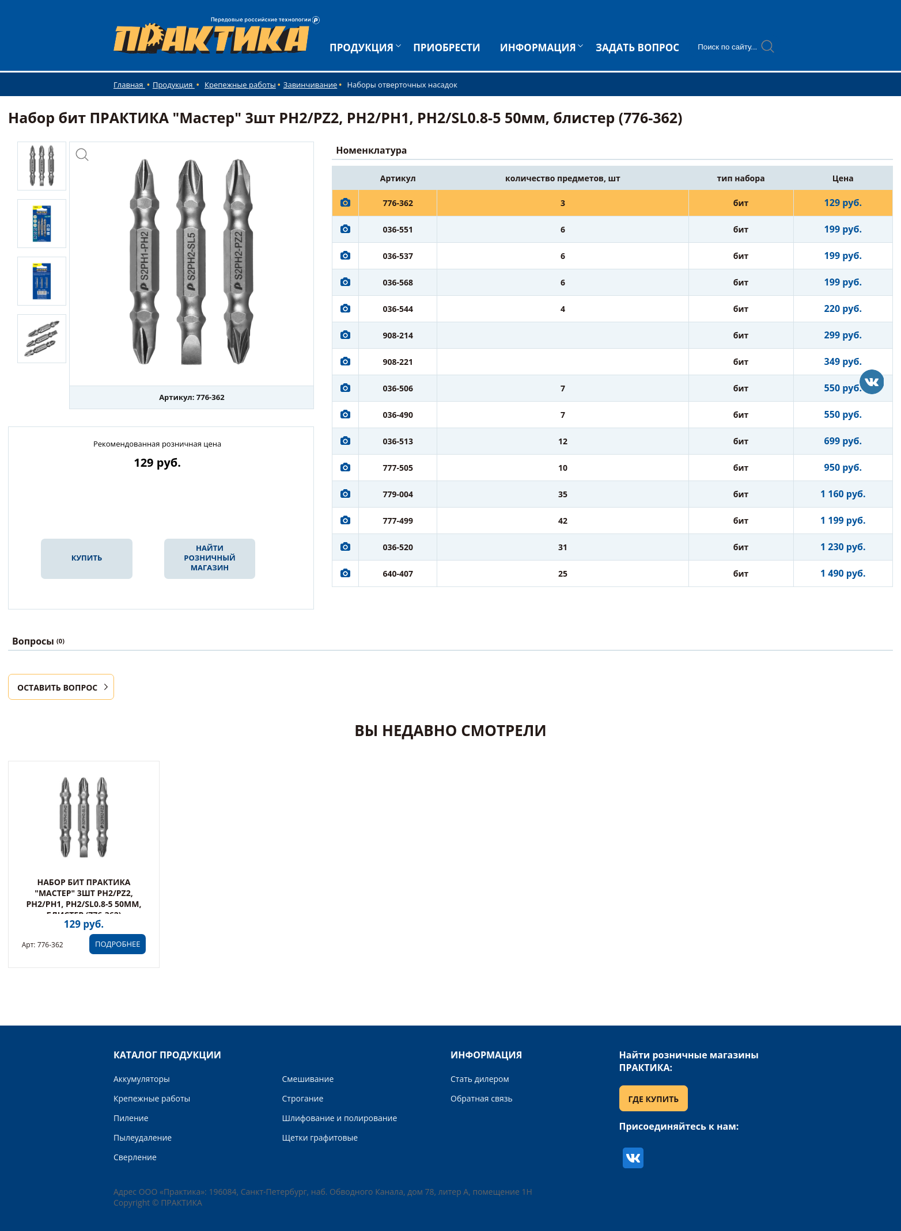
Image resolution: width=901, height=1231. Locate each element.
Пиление (131, 1117)
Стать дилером (479, 1078)
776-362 (398, 202)
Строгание (303, 1098)
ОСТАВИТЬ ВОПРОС (57, 687)
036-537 (398, 255)
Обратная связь (481, 1098)
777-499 (398, 520)
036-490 (398, 414)
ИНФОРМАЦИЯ (538, 47)
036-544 (398, 308)
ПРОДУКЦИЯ (361, 47)
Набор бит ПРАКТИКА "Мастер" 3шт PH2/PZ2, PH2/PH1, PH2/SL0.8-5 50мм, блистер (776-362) (84, 898)
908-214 (398, 335)
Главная (129, 84)
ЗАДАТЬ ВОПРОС (637, 47)
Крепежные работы (240, 84)
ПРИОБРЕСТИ (446, 47)
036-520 (398, 547)
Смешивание (308, 1078)
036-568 (398, 282)
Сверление (135, 1157)
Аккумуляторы (141, 1078)
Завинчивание (310, 84)
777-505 (398, 467)
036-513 (398, 441)
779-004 (398, 494)
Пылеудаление (142, 1137)
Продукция (174, 84)
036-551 (398, 229)
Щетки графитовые (320, 1137)
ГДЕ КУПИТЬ (654, 1098)
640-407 (398, 573)
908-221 (398, 361)
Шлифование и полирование (340, 1117)
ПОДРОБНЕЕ (117, 944)
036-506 (398, 388)
